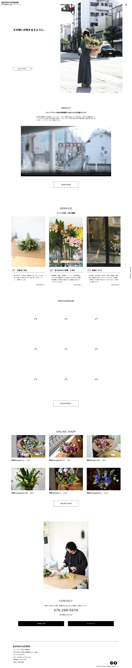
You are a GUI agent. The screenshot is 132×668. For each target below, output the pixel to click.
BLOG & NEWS (22, 68)
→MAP (35, 652)
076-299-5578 (66, 610)
